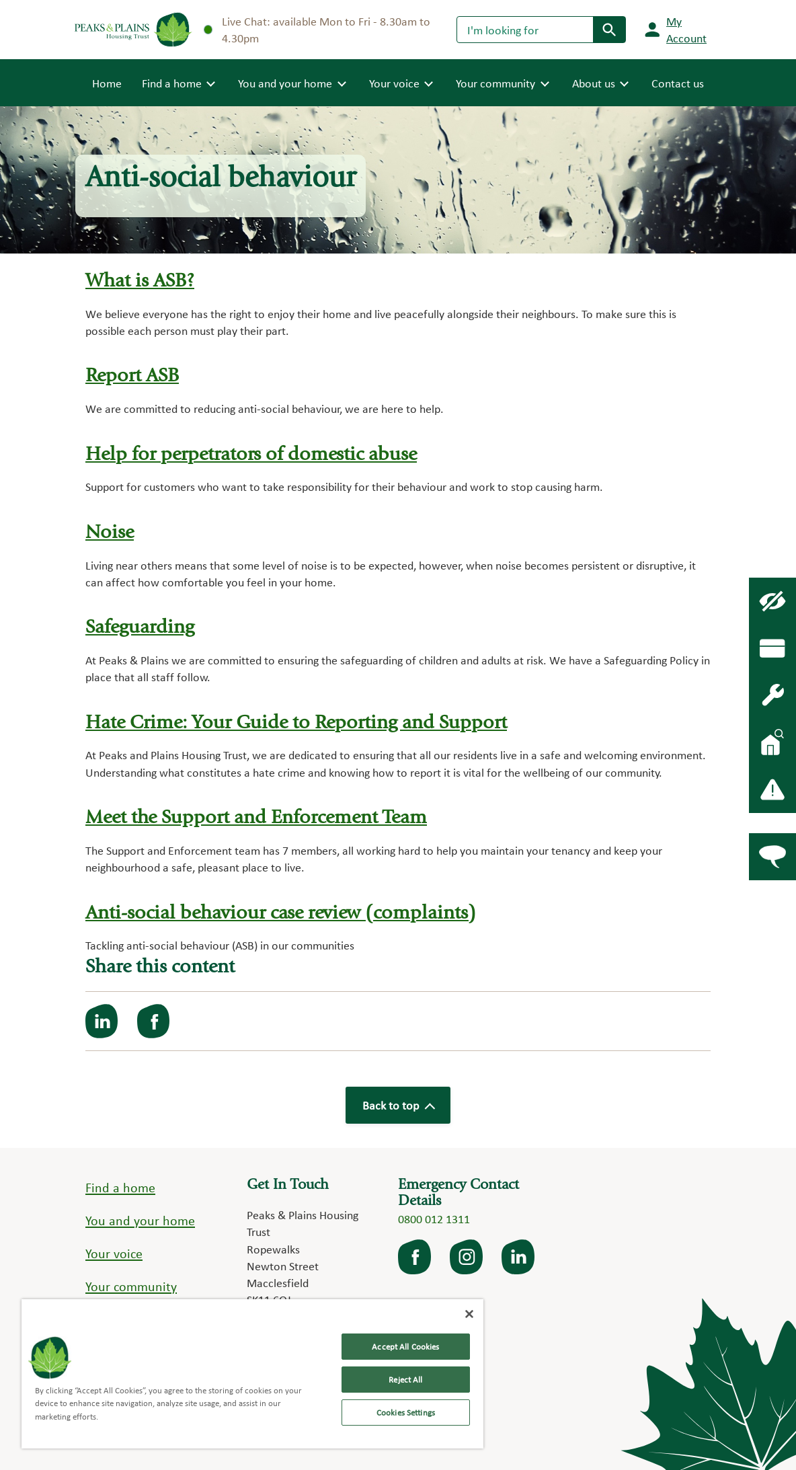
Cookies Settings (405, 1412)
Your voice (114, 1253)
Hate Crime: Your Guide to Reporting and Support (296, 724)
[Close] (469, 1314)
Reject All (405, 1379)
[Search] (525, 29)
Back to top (398, 1105)
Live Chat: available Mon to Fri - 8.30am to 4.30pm (317, 29)
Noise (109, 533)
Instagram (467, 1256)
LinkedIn (519, 1256)
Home (107, 82)
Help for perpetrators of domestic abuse (251, 455)
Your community (131, 1286)
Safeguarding (139, 628)
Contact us (677, 83)
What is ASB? (139, 282)
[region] (252, 1373)
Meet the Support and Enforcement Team (256, 818)
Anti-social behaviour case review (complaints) (280, 914)
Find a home (120, 1187)
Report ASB (132, 377)
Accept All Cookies (405, 1346)
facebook (415, 1256)
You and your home (140, 1220)
